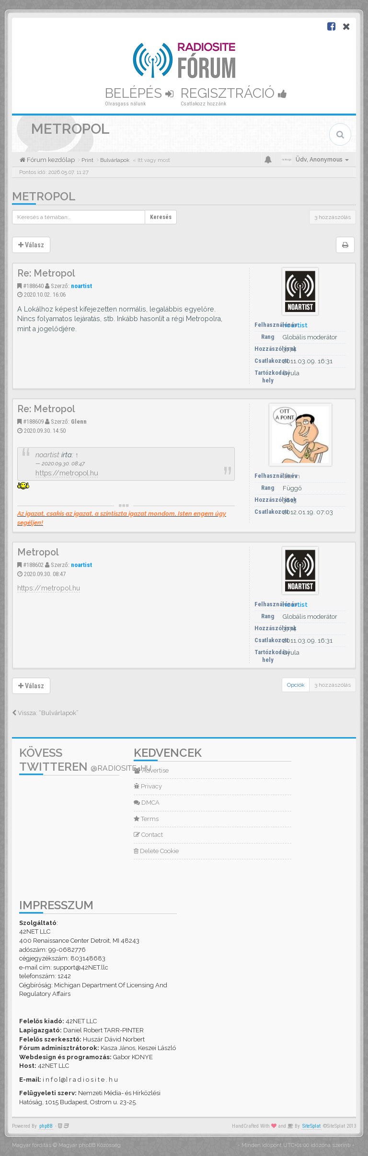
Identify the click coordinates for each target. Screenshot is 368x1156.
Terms (146, 818)
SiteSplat (311, 1126)
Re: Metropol (46, 273)
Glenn (79, 421)
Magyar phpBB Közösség (89, 1145)
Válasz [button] (31, 245)
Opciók (296, 685)
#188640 (33, 285)
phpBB (46, 1126)
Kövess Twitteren (85, 760)
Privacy (148, 786)
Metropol (44, 196)
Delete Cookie (156, 851)
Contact (148, 834)
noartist (81, 285)
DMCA (147, 802)
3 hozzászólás (332, 217)
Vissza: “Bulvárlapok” (45, 713)
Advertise (151, 770)
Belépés (139, 93)
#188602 (33, 564)
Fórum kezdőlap (50, 159)
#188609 (33, 421)
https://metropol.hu (66, 473)
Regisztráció (234, 93)
